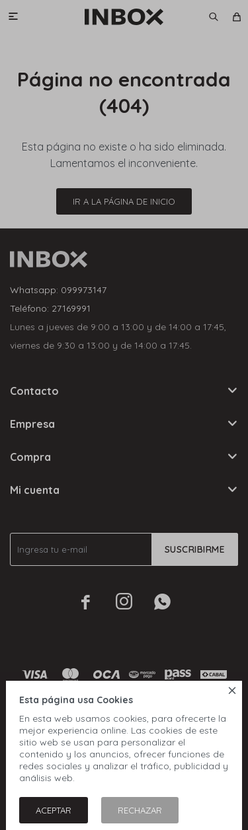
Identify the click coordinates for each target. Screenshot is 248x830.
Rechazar (140, 810)
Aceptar (53, 810)
